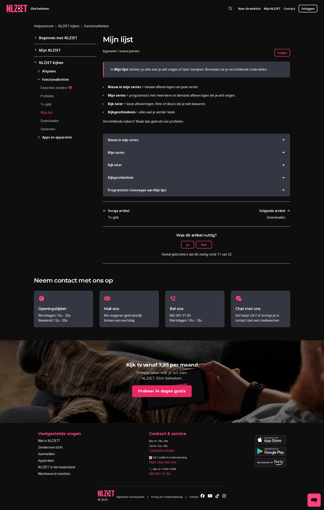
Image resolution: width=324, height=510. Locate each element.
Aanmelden (46, 454)
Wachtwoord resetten (54, 473)
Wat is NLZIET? (49, 440)
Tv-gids (45, 104)
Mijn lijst (46, 112)
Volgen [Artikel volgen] (282, 53)
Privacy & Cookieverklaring (166, 497)
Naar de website (249, 9)
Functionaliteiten (96, 26)
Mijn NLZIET (272, 9)
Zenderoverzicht (50, 447)
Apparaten (46, 460)
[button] (65, 38)
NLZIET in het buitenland (56, 467)
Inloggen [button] (307, 9)
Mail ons (111, 309)
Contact (289, 9)
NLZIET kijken (68, 26)
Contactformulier (161, 450)
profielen (176, 121)
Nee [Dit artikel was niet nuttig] (204, 245)
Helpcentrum (44, 26)
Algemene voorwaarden (130, 497)
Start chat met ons (162, 462)
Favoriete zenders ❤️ (56, 87)
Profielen (47, 96)
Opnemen (47, 129)
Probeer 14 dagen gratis (162, 391)
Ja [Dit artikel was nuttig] (187, 245)
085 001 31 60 (159, 473)
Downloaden (49, 120)
